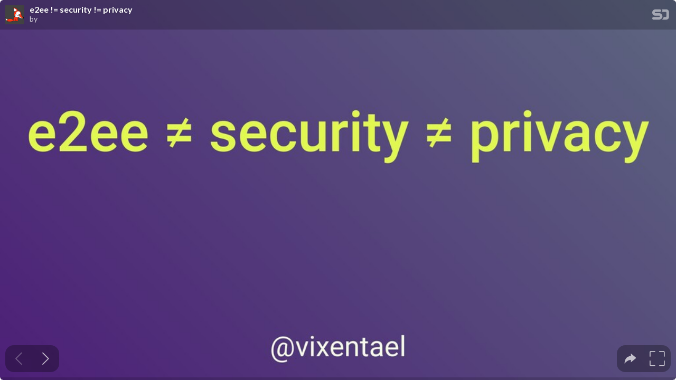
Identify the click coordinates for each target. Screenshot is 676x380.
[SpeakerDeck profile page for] (14, 15)
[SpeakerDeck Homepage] (660, 17)
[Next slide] (46, 358)
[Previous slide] (19, 358)
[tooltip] (630, 358)
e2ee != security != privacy (81, 9)
